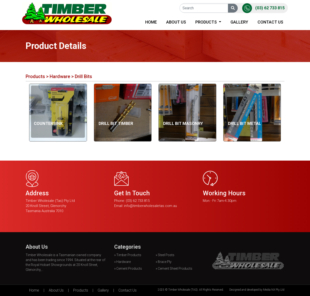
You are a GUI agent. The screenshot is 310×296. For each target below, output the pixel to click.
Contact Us (270, 22)
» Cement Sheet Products (174, 268)
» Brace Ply (164, 262)
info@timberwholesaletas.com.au (150, 206)
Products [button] (206, 22)
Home (152, 21)
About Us (176, 22)
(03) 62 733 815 (270, 7)
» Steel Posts (165, 255)
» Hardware (122, 262)
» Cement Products (128, 268)
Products (35, 76)
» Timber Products (127, 255)
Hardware (60, 76)
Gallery (239, 22)
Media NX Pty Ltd (273, 289)
